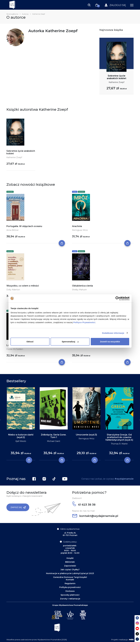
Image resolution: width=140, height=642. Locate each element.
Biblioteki (70, 562)
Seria (75, 192)
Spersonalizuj (70, 341)
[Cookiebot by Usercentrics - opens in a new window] (117, 298)
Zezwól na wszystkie (110, 341)
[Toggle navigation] (89, 5)
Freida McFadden (14, 349)
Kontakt (70, 579)
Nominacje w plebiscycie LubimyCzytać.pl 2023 (70, 573)
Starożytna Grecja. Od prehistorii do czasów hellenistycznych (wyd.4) (119, 437)
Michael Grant (53, 441)
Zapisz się (18, 507)
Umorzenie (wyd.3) (86, 434)
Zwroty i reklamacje (70, 598)
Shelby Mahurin (79, 289)
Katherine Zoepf (116, 82)
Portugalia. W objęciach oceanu (24, 226)
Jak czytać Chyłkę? (70, 569)
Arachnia (77, 226)
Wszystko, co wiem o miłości (22, 285)
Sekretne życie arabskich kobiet (116, 77)
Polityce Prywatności (84, 322)
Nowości (10, 192)
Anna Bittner (12, 230)
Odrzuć (30, 341)
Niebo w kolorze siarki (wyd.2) (20, 436)
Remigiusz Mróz (80, 230)
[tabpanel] (20, 423)
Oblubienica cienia (82, 285)
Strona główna (12, 14)
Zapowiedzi (70, 566)
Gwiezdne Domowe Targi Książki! (70, 577)
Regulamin (70, 583)
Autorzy (25, 14)
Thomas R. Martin (119, 444)
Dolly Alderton (13, 289)
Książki (70, 558)
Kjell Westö (20, 441)
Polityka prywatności (70, 587)
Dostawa (70, 591)
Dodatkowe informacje (113, 333)
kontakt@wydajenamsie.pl (95, 516)
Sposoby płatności (70, 595)
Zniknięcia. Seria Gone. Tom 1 (53, 436)
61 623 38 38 (83, 504)
